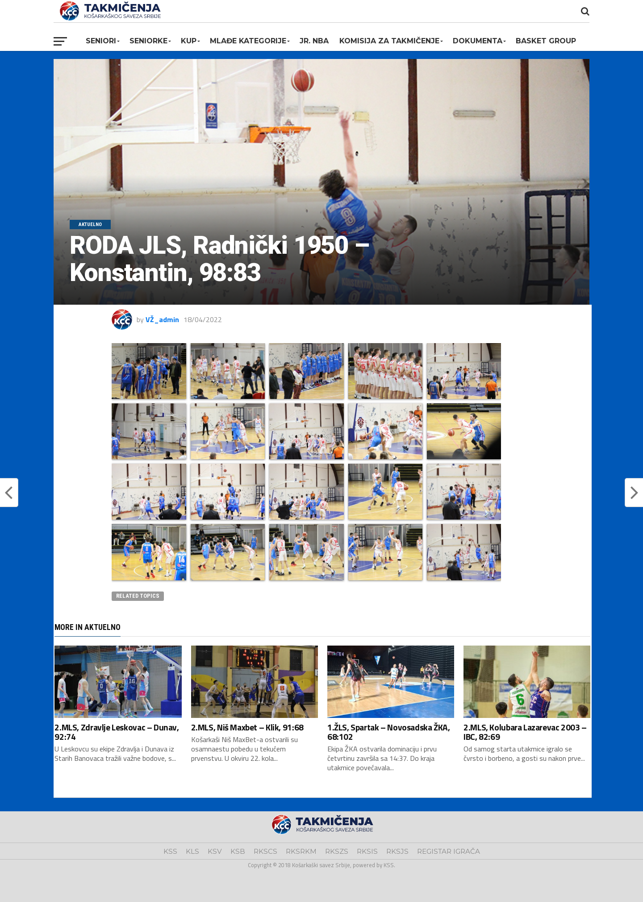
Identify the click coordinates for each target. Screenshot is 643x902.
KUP (188, 41)
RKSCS (265, 851)
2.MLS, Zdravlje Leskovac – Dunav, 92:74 (116, 732)
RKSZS (336, 851)
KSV (215, 851)
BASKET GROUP (546, 41)
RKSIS (367, 851)
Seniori (101, 41)
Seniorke (148, 41)
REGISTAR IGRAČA (448, 851)
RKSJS (397, 851)
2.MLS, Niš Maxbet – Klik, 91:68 (247, 727)
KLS (192, 851)
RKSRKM (301, 851)
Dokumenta (477, 41)
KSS (170, 851)
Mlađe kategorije (248, 41)
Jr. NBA (314, 41)
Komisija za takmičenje (389, 41)
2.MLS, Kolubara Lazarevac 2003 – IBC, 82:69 (525, 732)
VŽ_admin (162, 319)
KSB (237, 851)
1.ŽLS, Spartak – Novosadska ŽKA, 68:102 (388, 732)
